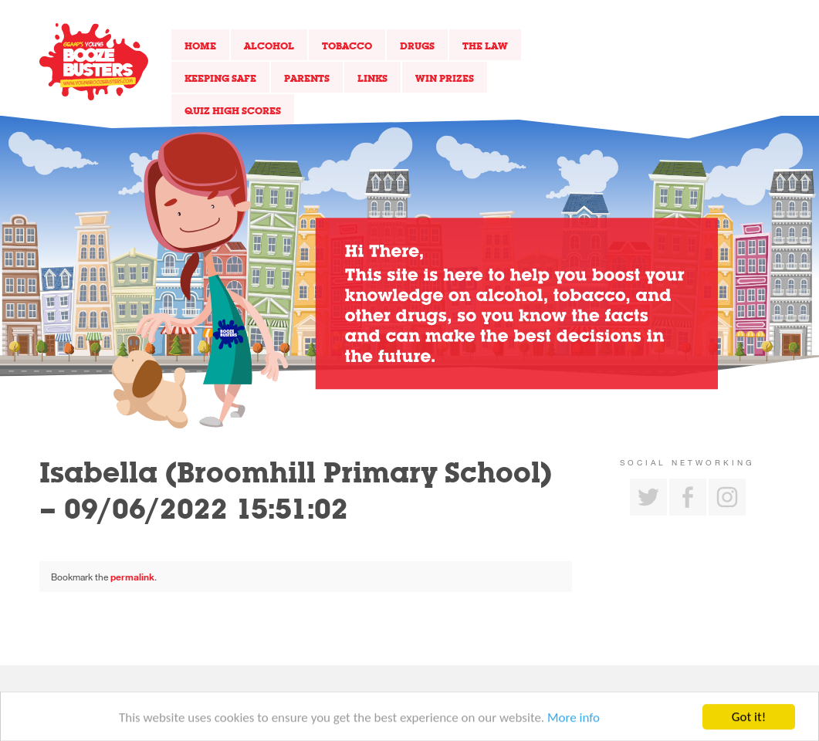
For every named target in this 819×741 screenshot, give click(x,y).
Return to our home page (93, 61)
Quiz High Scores (232, 110)
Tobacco (347, 45)
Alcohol (269, 45)
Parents (307, 78)
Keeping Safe (220, 78)
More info (573, 720)
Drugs (417, 45)
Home (200, 45)
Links (372, 78)
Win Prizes (444, 78)
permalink (132, 576)
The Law (485, 45)
